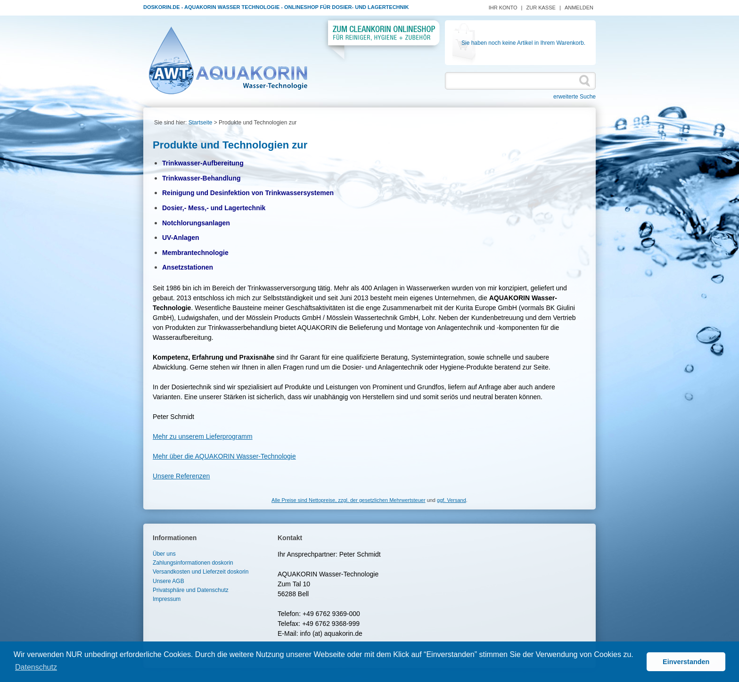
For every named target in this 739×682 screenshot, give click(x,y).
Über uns (164, 554)
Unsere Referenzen (181, 476)
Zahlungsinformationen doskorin (193, 562)
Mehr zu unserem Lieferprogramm (203, 436)
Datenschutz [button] (36, 667)
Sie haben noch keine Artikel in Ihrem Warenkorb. (523, 43)
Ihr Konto (503, 7)
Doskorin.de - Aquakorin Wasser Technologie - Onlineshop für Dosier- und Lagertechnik (276, 7)
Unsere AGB (168, 581)
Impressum (167, 599)
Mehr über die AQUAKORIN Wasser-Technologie (224, 456)
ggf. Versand (451, 500)
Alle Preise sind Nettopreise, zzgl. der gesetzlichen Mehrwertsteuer (348, 500)
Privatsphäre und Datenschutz (191, 590)
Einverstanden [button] (686, 662)
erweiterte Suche (574, 96)
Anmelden (579, 7)
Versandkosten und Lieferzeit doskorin (200, 571)
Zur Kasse (541, 7)
